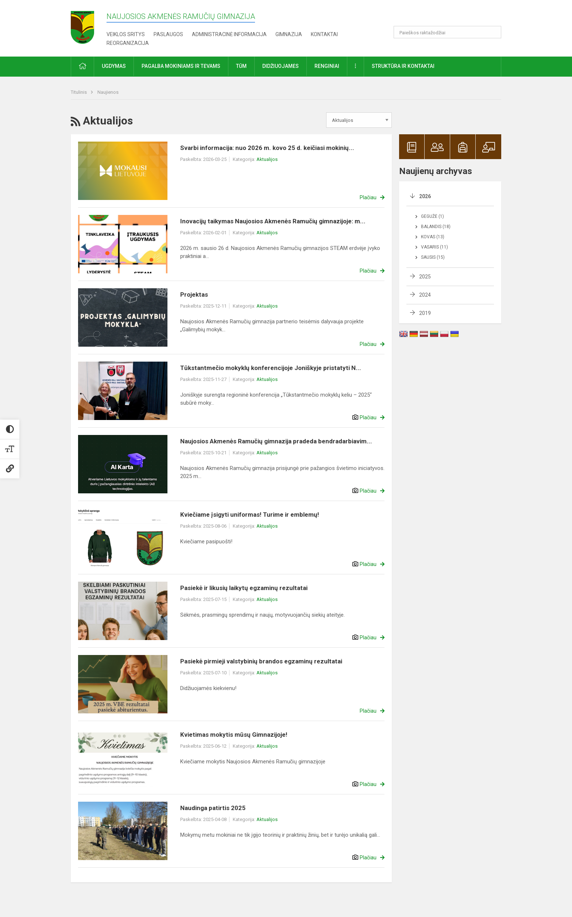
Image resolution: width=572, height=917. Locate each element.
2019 (425, 313)
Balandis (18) (436, 226)
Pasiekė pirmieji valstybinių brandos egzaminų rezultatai (261, 661)
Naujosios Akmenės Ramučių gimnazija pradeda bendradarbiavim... (276, 441)
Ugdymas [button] (114, 66)
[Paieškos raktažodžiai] (447, 32)
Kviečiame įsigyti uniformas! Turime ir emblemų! (249, 514)
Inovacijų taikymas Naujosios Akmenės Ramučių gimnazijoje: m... (273, 221)
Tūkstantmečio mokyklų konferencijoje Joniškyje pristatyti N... (270, 367)
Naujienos (108, 92)
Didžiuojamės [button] (280, 66)
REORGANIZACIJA (128, 43)
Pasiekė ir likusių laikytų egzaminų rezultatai (244, 588)
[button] (451, 15)
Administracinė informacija (229, 34)
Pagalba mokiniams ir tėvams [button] (181, 66)
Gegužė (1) (432, 216)
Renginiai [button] (326, 66)
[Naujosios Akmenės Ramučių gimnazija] (82, 25)
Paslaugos (168, 34)
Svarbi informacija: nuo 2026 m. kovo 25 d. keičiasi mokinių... (267, 147)
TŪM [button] (241, 66)
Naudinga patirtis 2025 (213, 808)
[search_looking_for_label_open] (493, 32)
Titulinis (79, 92)
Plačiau (368, 197)
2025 (425, 277)
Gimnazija (288, 34)
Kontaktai (324, 34)
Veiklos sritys (126, 34)
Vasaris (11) (434, 247)
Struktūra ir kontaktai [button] (403, 66)
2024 (425, 295)
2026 (425, 196)
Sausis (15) (433, 257)
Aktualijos (267, 159)
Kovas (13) (432, 236)
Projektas (194, 294)
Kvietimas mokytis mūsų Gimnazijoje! (233, 734)
